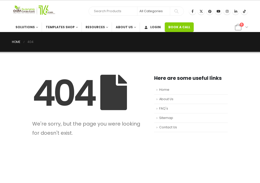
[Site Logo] (33, 11)
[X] (201, 11)
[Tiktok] (244, 11)
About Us (124, 27)
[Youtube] (218, 11)
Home (164, 89)
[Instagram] (227, 11)
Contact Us (168, 127)
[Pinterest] (209, 11)
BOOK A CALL (179, 27)
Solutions (25, 27)
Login (152, 27)
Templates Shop (60, 27)
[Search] (176, 11)
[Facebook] (192, 11)
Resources (95, 27)
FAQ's (163, 108)
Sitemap (166, 118)
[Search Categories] (153, 11)
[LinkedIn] (235, 11)
